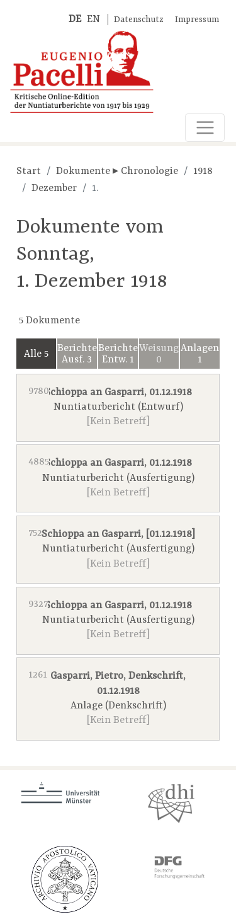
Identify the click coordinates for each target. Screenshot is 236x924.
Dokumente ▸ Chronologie (117, 171)
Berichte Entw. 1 (118, 354)
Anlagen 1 (200, 354)
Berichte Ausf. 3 (77, 354)
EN (93, 19)
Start (28, 171)
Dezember (54, 188)
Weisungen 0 (159, 354)
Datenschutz (139, 20)
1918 (203, 171)
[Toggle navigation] (205, 127)
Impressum (197, 20)
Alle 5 (36, 354)
